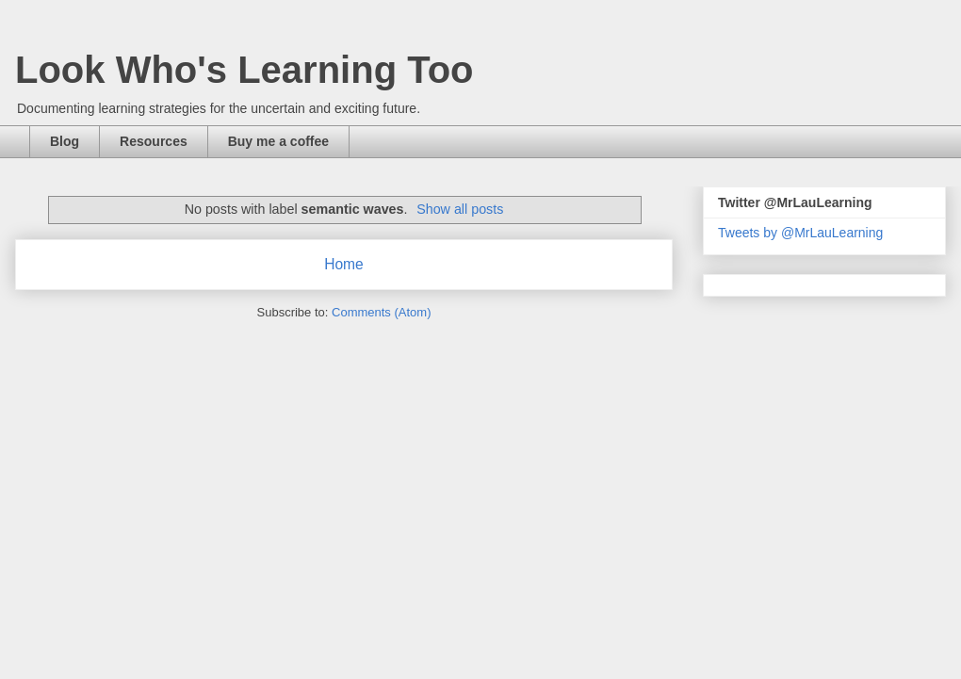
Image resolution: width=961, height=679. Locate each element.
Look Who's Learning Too (244, 69)
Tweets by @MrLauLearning (800, 232)
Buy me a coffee (278, 141)
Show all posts (459, 209)
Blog (64, 141)
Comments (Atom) (381, 312)
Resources (153, 141)
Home (344, 264)
